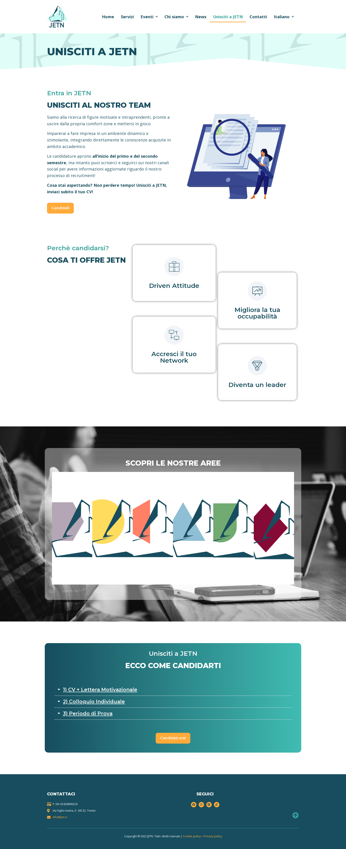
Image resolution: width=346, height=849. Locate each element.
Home (108, 16)
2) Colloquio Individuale (94, 702)
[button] (173, 690)
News (200, 16)
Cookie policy (192, 836)
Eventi (149, 16)
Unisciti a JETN (228, 16)
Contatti (258, 16)
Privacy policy (213, 836)
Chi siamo (176, 16)
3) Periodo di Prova (87, 713)
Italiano (284, 16)
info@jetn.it (60, 817)
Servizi (127, 16)
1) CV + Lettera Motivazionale (100, 690)
